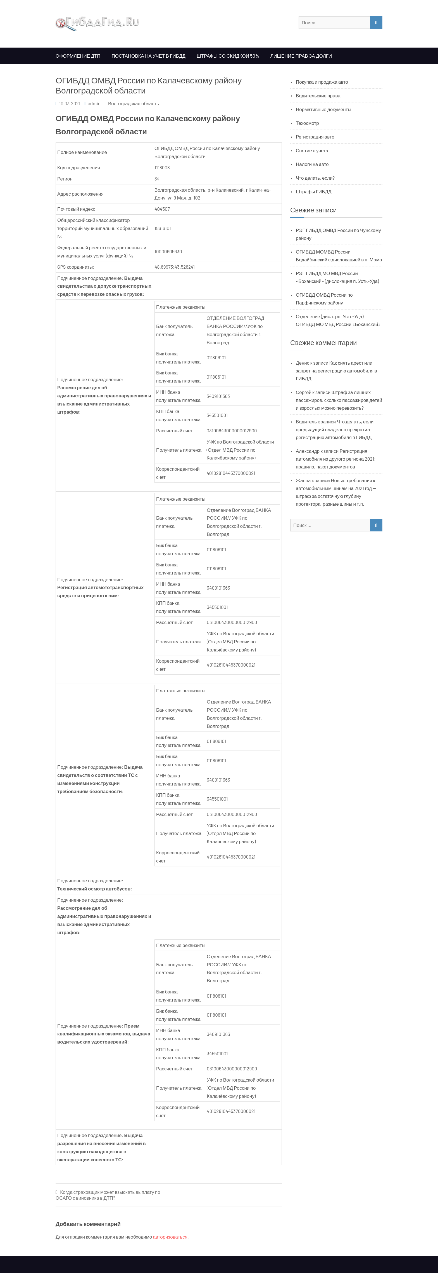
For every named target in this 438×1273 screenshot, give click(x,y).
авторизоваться (170, 1236)
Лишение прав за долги (301, 55)
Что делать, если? (315, 177)
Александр (308, 451)
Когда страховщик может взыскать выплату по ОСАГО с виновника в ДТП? (108, 1194)
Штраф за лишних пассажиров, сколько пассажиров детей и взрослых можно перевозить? (339, 400)
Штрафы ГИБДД (314, 191)
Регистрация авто (315, 136)
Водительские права (318, 95)
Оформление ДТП (78, 55)
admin (94, 103)
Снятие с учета (312, 150)
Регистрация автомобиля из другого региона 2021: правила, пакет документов (336, 458)
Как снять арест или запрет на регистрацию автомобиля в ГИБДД (336, 370)
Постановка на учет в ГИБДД (148, 55)
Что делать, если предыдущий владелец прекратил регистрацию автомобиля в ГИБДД (334, 429)
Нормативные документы (323, 109)
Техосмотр (307, 123)
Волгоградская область (133, 103)
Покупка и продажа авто (322, 82)
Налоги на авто (312, 164)
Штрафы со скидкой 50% (228, 55)
